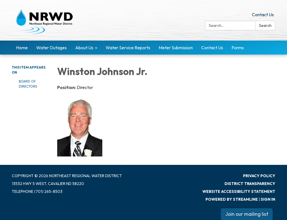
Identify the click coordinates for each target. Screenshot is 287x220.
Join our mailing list (246, 214)
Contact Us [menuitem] (212, 47)
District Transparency (249, 183)
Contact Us (263, 14)
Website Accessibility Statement (238, 191)
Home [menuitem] (22, 47)
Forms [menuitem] (238, 47)
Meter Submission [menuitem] (176, 47)
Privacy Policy (259, 175)
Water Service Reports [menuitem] (128, 47)
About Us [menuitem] (84, 47)
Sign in (268, 199)
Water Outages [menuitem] (51, 47)
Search (265, 25)
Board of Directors (28, 83)
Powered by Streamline (231, 199)
